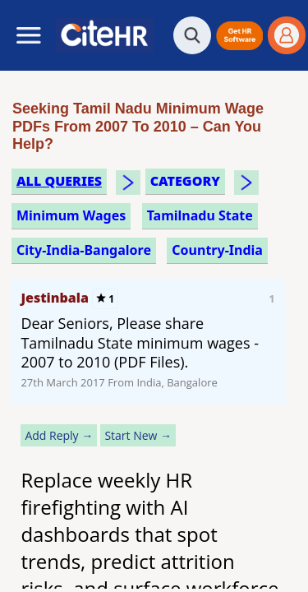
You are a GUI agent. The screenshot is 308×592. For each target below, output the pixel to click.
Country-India (217, 250)
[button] (239, 35)
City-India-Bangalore (83, 250)
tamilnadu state (200, 215)
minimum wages (71, 215)
